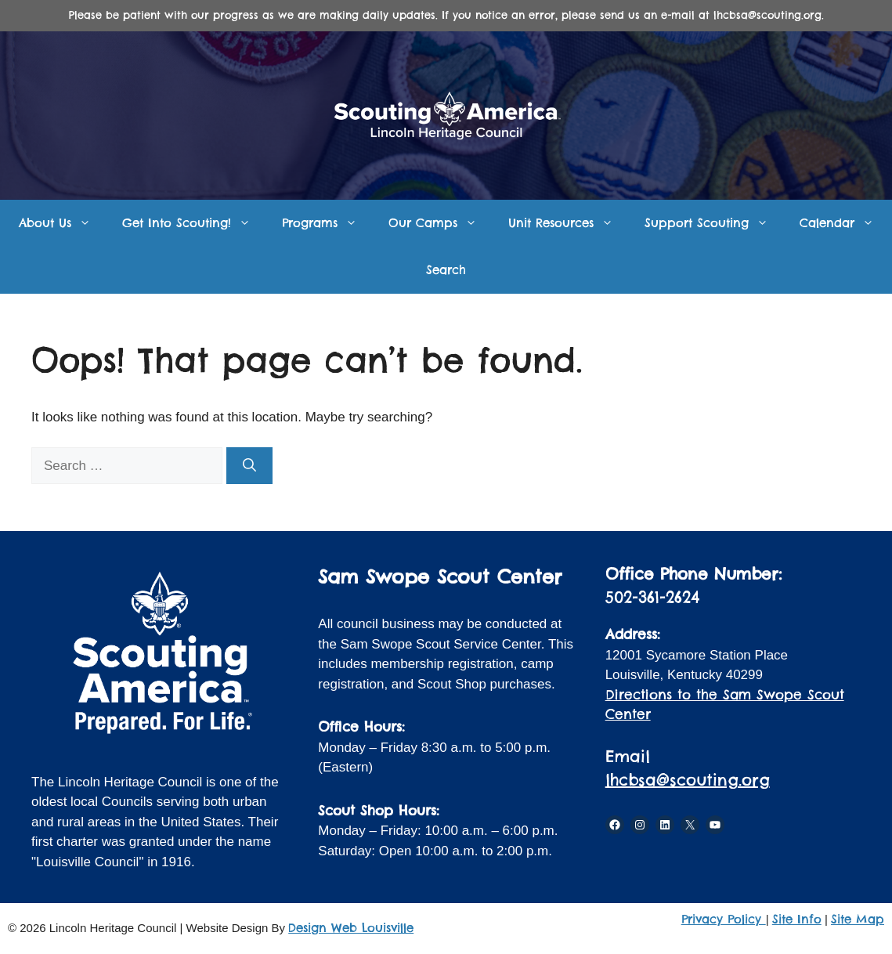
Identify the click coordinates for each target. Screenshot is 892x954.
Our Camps (440, 223)
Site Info (797, 919)
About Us (63, 223)
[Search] (249, 466)
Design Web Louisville (350, 927)
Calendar (845, 223)
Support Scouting (714, 223)
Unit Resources (568, 223)
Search (446, 269)
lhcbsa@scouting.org (687, 780)
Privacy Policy (723, 919)
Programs (327, 223)
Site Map (857, 919)
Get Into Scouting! (194, 223)
